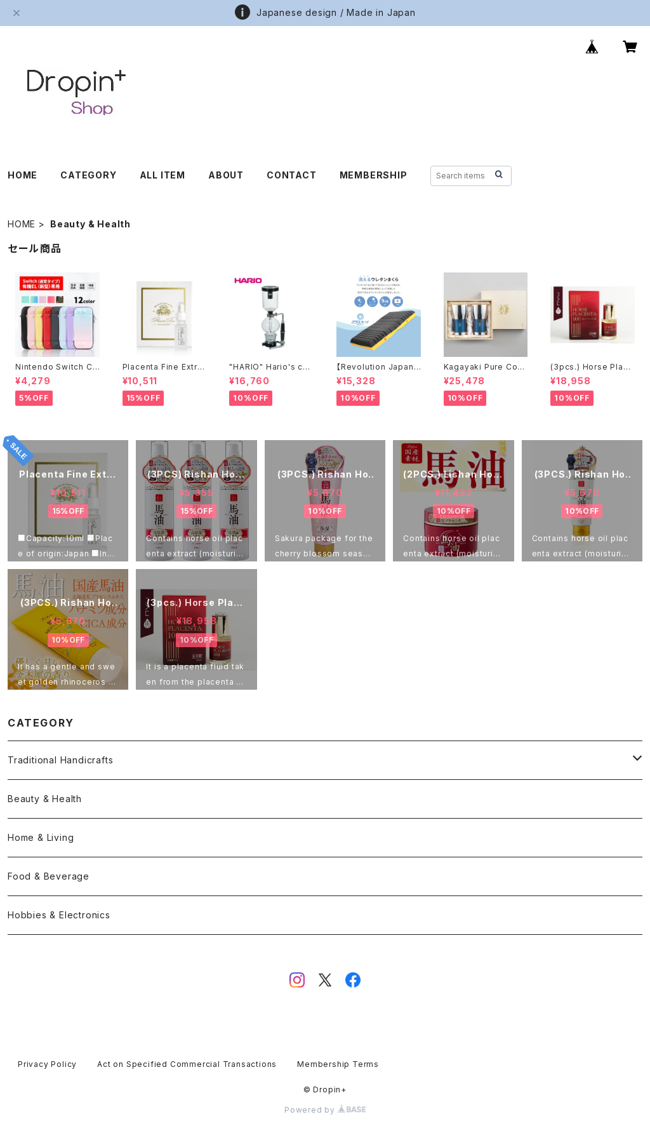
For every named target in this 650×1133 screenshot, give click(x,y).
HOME (22, 175)
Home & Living (41, 837)
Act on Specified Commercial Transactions (187, 1064)
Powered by (325, 1110)
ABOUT (226, 175)
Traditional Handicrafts (60, 759)
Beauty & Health (45, 798)
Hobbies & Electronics (59, 914)
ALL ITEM (162, 175)
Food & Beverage (49, 876)
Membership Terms (338, 1064)
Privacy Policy (47, 1064)
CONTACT (292, 175)
